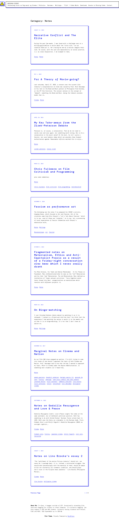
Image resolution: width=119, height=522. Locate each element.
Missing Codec (13, 3)
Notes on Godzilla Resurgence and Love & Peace (56, 407)
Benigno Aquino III (67, 377)
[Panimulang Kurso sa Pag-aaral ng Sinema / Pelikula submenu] (45, 5)
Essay (36, 57)
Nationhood (56, 384)
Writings (42, 227)
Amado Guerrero (39, 377)
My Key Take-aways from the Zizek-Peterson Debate (55, 124)
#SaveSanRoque (39, 232)
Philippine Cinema (50, 481)
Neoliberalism (76, 187)
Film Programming (64, 187)
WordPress (71, 516)
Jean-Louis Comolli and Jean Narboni (66, 379)
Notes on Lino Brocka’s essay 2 (58, 456)
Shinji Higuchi (69, 434)
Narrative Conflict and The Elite (55, 37)
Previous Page (35, 493)
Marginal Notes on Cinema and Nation (56, 352)
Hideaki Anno (38, 434)
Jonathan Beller (39, 381)
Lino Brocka (77, 381)
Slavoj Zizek (51, 149)
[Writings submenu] (61, 5)
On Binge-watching (48, 309)
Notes (41, 57)
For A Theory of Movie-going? (56, 79)
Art (46, 232)
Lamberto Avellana (65, 381)
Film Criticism (51, 187)
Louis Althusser (39, 384)
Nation (49, 384)
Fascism (51, 232)
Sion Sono (79, 434)
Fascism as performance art (55, 206)
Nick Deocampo (66, 384)
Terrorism (37, 436)
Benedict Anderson (52, 377)
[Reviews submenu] (53, 5)
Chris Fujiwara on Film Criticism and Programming (54, 170)
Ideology (48, 379)
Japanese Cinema (56, 434)
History (41, 379)
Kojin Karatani (52, 381)
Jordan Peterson (39, 149)
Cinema (36, 100)
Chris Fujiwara (39, 187)
